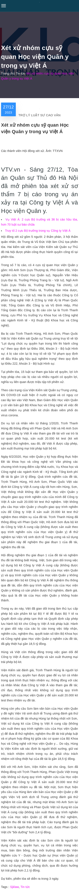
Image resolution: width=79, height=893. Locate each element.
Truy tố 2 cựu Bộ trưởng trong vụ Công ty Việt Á (38, 230)
